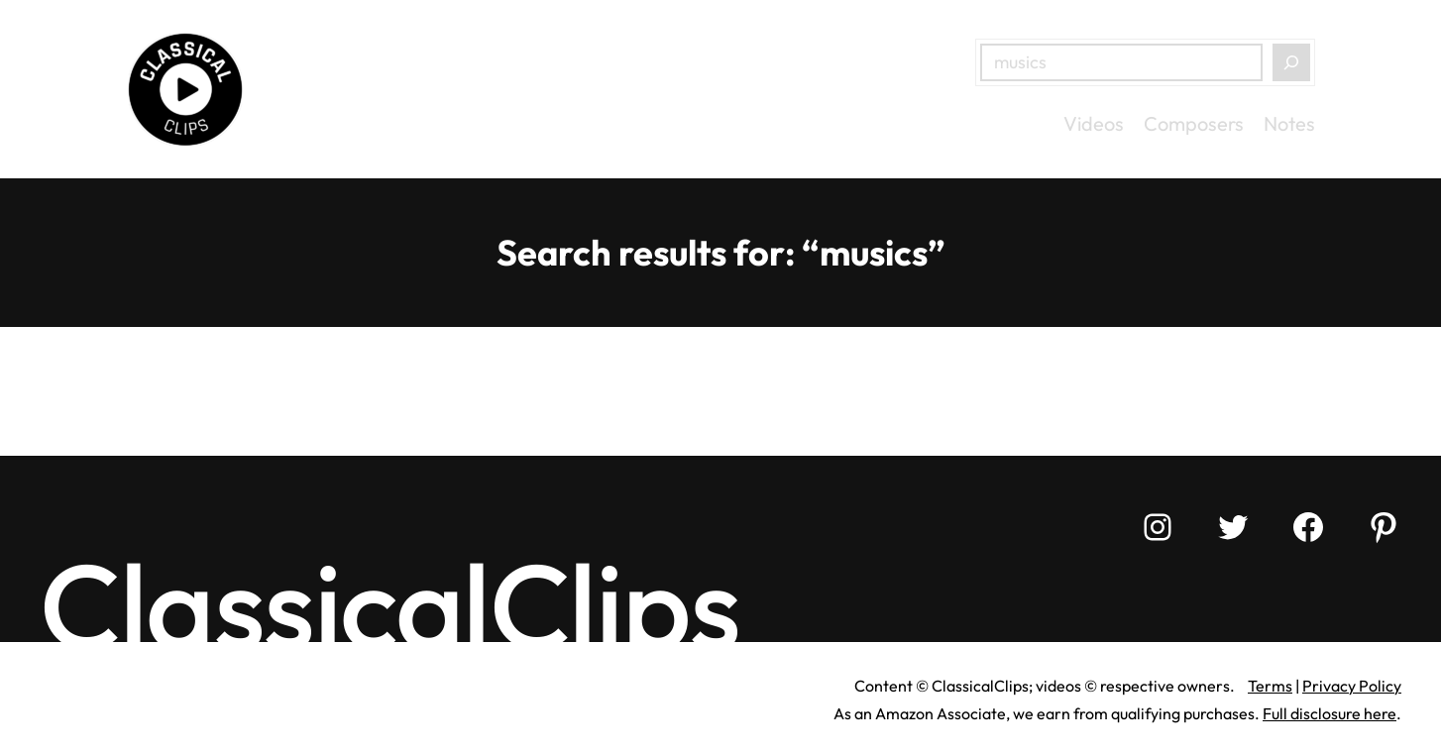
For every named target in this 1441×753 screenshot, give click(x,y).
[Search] (1291, 62)
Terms (1270, 686)
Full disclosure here (1329, 713)
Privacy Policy (1351, 686)
